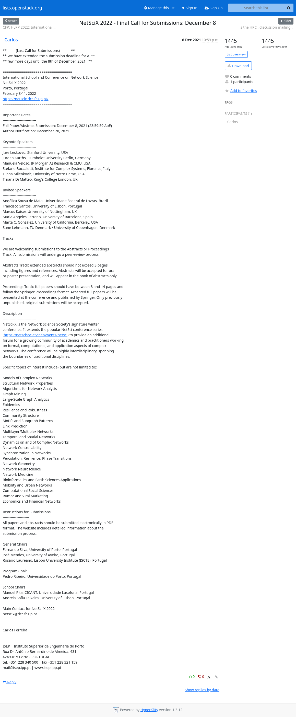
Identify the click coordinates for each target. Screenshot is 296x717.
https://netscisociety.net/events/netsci (35, 334)
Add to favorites (241, 90)
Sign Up (214, 7)
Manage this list (159, 7)
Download (238, 65)
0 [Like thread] (192, 676)
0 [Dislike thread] (201, 676)
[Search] (288, 8)
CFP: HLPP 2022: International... (29, 27)
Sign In (189, 7)
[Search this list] (256, 8)
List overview (236, 54)
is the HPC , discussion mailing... (266, 27)
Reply (10, 681)
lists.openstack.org (22, 8)
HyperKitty (149, 709)
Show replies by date (202, 689)
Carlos (11, 40)
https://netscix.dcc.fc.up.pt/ (26, 98)
